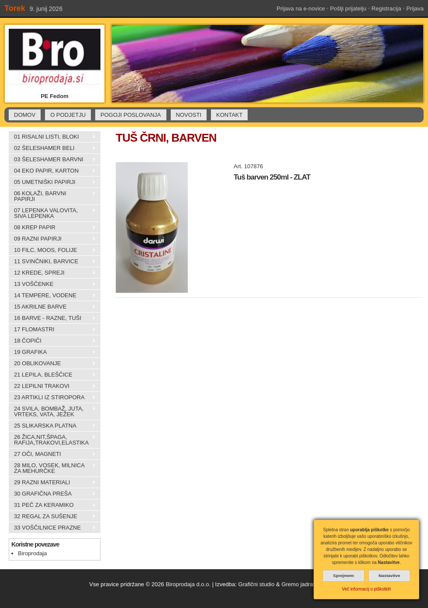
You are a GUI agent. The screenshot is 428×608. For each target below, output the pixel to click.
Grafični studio (256, 584)
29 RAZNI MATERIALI (52, 482)
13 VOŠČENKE (52, 284)
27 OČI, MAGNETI (52, 454)
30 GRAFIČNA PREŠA (52, 493)
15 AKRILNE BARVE (52, 306)
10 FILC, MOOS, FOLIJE (52, 250)
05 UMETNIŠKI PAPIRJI (52, 182)
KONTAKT (229, 115)
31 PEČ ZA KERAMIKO (52, 505)
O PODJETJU (68, 115)
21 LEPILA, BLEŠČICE (52, 374)
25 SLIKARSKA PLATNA (52, 425)
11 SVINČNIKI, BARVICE (52, 261)
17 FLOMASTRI (52, 329)
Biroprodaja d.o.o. (188, 584)
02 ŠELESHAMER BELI (52, 148)
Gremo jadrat (297, 584)
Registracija (386, 8)
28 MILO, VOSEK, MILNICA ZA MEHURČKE (52, 468)
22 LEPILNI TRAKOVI (52, 386)
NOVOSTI (189, 115)
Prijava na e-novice (300, 8)
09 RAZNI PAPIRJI (52, 238)
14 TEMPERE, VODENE (52, 295)
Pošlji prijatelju (348, 8)
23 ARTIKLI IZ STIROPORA (52, 397)
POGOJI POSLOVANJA (130, 115)
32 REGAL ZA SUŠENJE (52, 516)
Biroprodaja (32, 553)
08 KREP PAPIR (52, 227)
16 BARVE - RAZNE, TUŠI (52, 318)
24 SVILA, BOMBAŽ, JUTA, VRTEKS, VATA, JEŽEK (52, 411)
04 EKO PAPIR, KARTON (52, 170)
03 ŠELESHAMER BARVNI (52, 159)
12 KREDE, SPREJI (52, 272)
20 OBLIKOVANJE (52, 363)
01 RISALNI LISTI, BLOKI (52, 136)
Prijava (415, 8)
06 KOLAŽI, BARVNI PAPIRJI (52, 196)
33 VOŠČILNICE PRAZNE (52, 527)
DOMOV (24, 115)
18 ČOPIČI (52, 340)
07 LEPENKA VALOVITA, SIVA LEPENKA (52, 213)
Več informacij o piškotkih (366, 589)
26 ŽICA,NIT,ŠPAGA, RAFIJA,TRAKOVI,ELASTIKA (52, 440)
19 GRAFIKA (52, 352)
